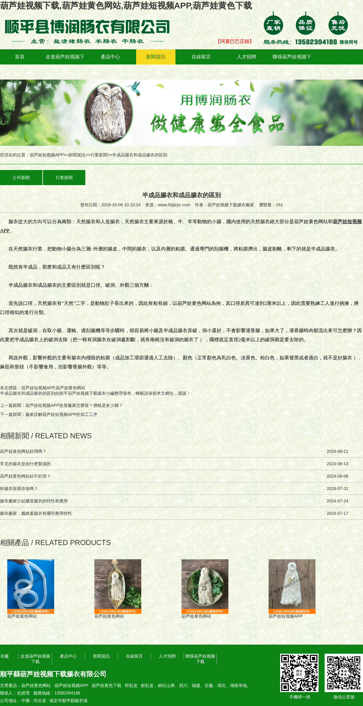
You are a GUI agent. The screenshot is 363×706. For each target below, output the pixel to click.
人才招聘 (246, 56)
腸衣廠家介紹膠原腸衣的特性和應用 (34, 500)
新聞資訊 (155, 56)
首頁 (20, 56)
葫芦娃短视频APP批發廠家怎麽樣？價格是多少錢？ (74, 405)
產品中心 (110, 56)
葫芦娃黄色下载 (106, 685)
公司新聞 (21, 177)
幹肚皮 (131, 685)
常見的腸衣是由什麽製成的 (25, 463)
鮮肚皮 (147, 685)
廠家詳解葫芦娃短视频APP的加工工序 (61, 414)
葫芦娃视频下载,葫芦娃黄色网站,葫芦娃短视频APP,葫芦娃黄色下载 (126, 5)
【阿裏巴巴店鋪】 (234, 41)
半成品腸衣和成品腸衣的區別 (27, 393)
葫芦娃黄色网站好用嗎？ (23, 451)
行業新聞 (98, 154)
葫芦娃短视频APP (47, 154)
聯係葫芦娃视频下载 (292, 64)
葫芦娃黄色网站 (36, 685)
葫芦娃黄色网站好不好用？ (25, 476)
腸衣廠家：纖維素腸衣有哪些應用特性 (36, 513)
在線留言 (201, 56)
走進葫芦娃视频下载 (65, 64)
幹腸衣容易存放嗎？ (19, 488)
